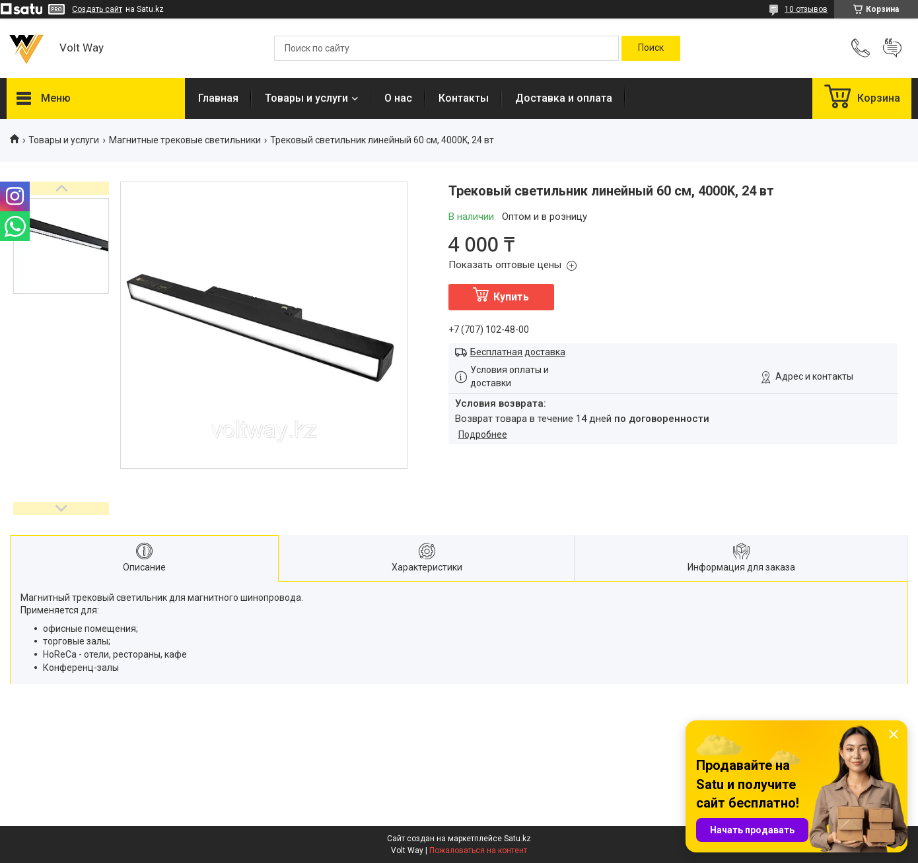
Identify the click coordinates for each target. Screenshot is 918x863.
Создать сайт (97, 9)
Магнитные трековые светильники (185, 140)
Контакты (464, 98)
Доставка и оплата (563, 98)
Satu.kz (517, 838)
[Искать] (650, 48)
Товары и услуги (306, 98)
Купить (511, 297)
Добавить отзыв (892, 48)
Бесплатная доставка (517, 352)
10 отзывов (806, 9)
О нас (398, 98)
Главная (218, 98)
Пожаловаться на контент (478, 850)
